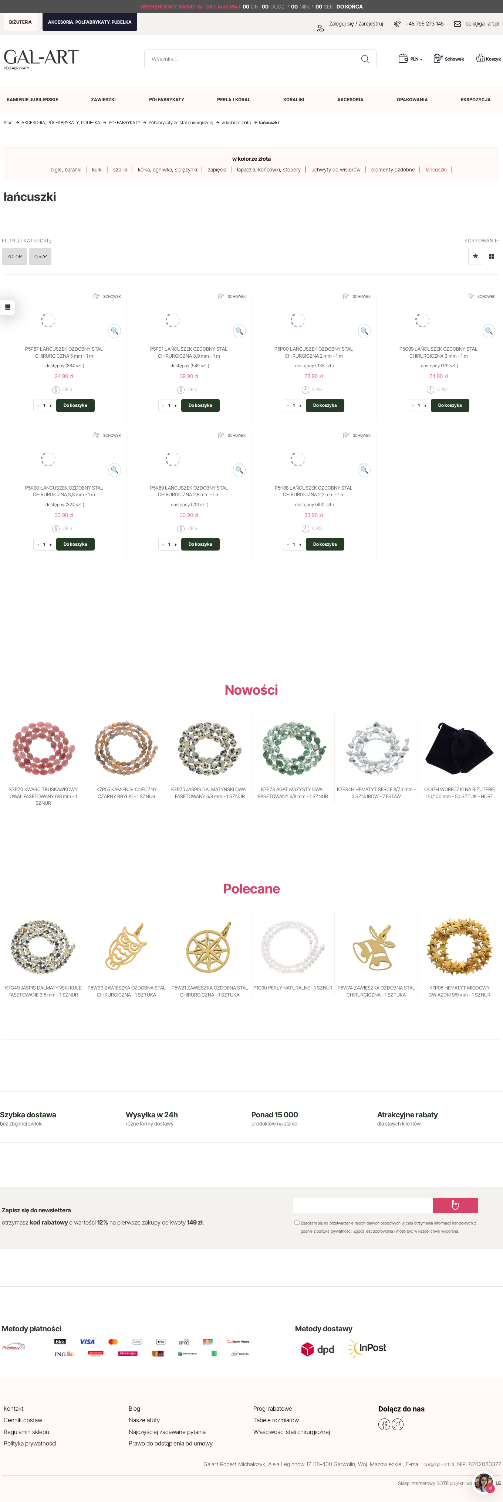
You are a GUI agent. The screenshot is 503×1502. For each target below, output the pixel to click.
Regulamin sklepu (26, 1431)
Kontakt (13, 1408)
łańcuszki (436, 169)
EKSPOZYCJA (476, 99)
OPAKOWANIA (412, 99)
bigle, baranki (66, 169)
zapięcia (217, 169)
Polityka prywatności (30, 1443)
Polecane (251, 889)
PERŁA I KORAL (233, 99)
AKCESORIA (350, 99)
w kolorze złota (251, 158)
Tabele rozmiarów (276, 1420)
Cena (61, 256)
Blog (134, 1408)
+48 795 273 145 (424, 23)
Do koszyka (75, 405)
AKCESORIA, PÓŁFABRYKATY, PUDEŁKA (90, 22)
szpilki (120, 169)
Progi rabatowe (272, 1408)
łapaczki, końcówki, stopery (269, 169)
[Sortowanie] (475, 256)
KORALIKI (293, 99)
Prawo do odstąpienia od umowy (171, 1443)
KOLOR (22, 256)
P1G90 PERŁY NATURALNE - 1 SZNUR (292, 988)
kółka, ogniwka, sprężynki (167, 169)
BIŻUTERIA (20, 22)
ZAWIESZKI (103, 99)
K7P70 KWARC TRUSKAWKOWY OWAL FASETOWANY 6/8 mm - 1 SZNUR (43, 796)
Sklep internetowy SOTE (423, 1483)
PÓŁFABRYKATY (166, 99)
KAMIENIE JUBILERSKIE (32, 99)
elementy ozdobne (393, 169)
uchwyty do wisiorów (336, 169)
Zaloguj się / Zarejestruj (350, 23)
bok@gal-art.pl (482, 23)
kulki (97, 169)
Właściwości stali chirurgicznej (291, 1431)
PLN (417, 59)
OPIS (62, 390)
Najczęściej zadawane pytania (167, 1431)
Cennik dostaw (23, 1420)
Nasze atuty (144, 1420)
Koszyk (488, 58)
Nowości (251, 690)
